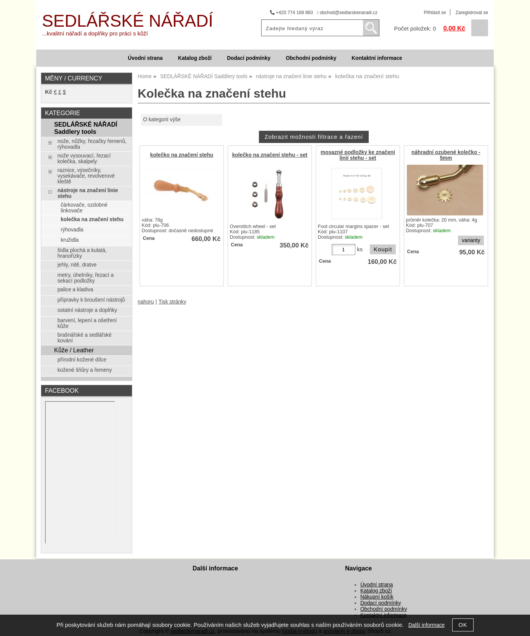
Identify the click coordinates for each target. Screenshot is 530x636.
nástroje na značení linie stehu (88, 193)
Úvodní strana (145, 58)
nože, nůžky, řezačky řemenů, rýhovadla (92, 144)
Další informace (426, 625)
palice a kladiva (75, 289)
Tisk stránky (172, 302)
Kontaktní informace (377, 58)
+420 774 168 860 (291, 12)
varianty (471, 240)
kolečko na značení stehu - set (269, 155)
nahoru (146, 302)
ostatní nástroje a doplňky (87, 310)
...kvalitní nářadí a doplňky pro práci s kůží (95, 34)
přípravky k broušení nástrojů (91, 300)
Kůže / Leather (74, 350)
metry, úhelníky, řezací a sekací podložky (86, 278)
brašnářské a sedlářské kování (85, 338)
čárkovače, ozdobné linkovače (84, 208)
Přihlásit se (435, 12)
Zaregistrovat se (472, 12)
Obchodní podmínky (311, 58)
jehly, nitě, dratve (77, 265)
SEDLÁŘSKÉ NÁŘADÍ (127, 20)
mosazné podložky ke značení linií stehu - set (358, 155)
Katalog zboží (195, 58)
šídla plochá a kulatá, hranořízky (82, 253)
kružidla (70, 240)
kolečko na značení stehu (181, 155)
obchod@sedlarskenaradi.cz (347, 12)
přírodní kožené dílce (82, 360)
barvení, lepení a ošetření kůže (87, 323)
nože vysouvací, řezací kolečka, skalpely (84, 158)
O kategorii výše (161, 119)
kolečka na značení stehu (92, 219)
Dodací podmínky (248, 58)
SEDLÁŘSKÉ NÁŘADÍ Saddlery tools (85, 128)
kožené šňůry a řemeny (85, 370)
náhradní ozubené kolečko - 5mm (445, 155)
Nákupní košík (376, 597)
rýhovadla (72, 230)
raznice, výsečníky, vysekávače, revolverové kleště (86, 176)
